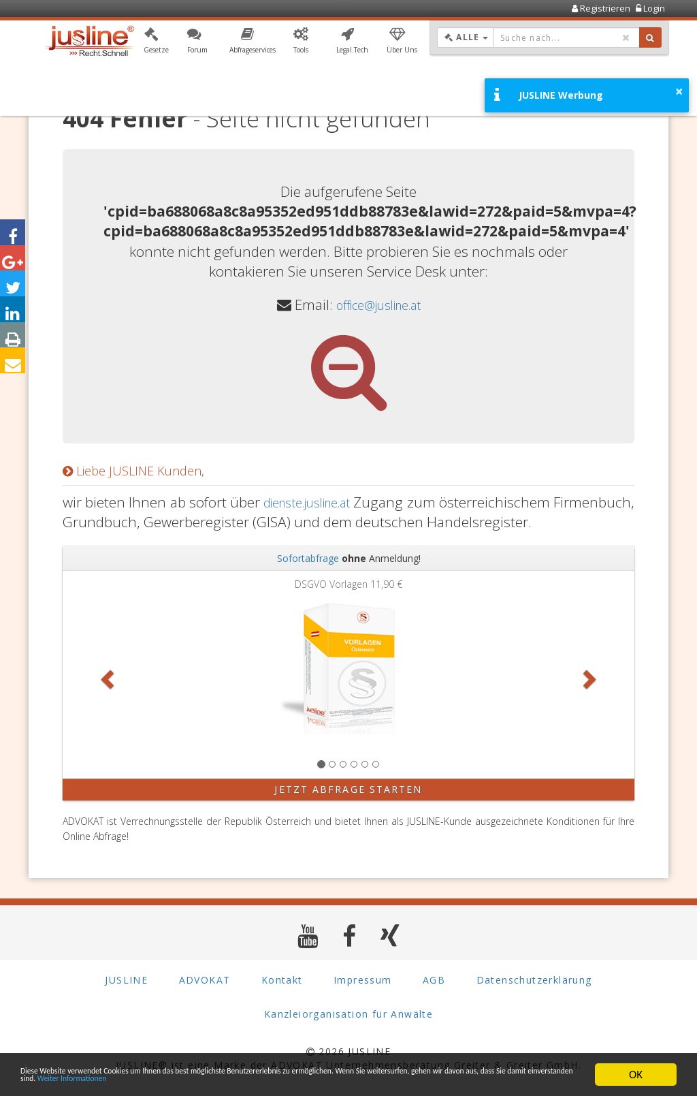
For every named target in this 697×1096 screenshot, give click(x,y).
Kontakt (282, 979)
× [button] (679, 91)
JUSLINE (126, 979)
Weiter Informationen (403, 1081)
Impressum (363, 979)
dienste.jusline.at (360, 502)
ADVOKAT (205, 979)
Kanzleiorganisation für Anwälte (348, 1013)
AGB (434, 979)
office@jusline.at (378, 304)
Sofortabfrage (308, 558)
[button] (156, 42)
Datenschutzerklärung (534, 979)
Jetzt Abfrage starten (348, 789)
